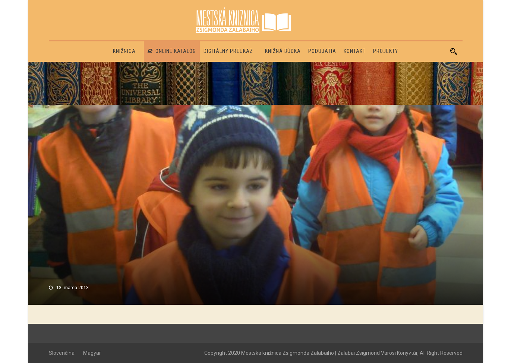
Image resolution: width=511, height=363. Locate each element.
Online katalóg (172, 51)
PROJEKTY (385, 51)
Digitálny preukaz (228, 51)
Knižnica (124, 51)
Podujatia (322, 51)
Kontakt (355, 51)
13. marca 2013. (73, 287)
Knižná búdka (283, 51)
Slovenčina (62, 353)
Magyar (92, 353)
